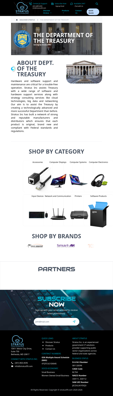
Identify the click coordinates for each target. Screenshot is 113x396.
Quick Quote (91, 11)
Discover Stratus (52, 342)
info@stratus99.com (39, 8)
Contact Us (78, 11)
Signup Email (59, 6)
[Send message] (74, 321)
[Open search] (96, 3)
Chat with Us (79, 6)
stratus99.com (66, 389)
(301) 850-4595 (37, 6)
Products (49, 345)
